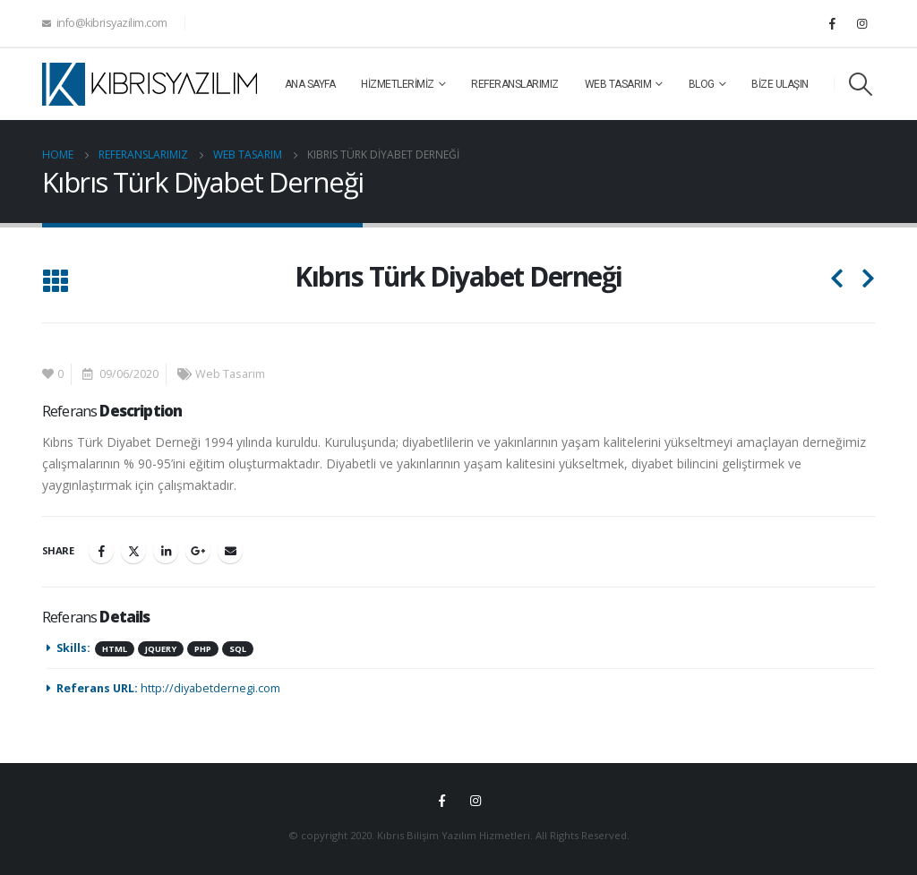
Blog (702, 84)
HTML (114, 649)
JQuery (160, 649)
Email (230, 550)
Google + (197, 550)
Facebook (101, 550)
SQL (237, 649)
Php (202, 649)
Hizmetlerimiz (397, 84)
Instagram (475, 800)
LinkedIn (165, 550)
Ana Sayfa (310, 84)
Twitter (133, 550)
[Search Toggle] (861, 84)
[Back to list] (55, 282)
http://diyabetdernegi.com (210, 688)
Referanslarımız (515, 84)
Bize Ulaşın (780, 84)
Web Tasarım (618, 84)
